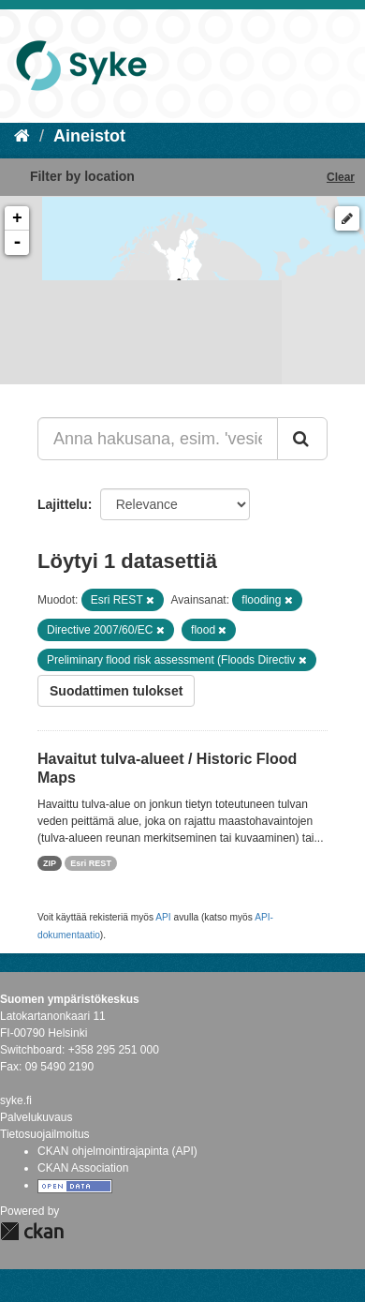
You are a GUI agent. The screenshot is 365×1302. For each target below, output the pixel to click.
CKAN (32, 1231)
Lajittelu (62, 504)
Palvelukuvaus (36, 1117)
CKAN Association (82, 1168)
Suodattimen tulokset (116, 690)
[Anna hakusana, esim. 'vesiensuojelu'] (157, 438)
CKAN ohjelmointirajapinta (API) (117, 1151)
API (162, 917)
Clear (341, 177)
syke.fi (16, 1100)
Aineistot (89, 136)
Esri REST (90, 863)
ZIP (49, 863)
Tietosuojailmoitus (45, 1134)
